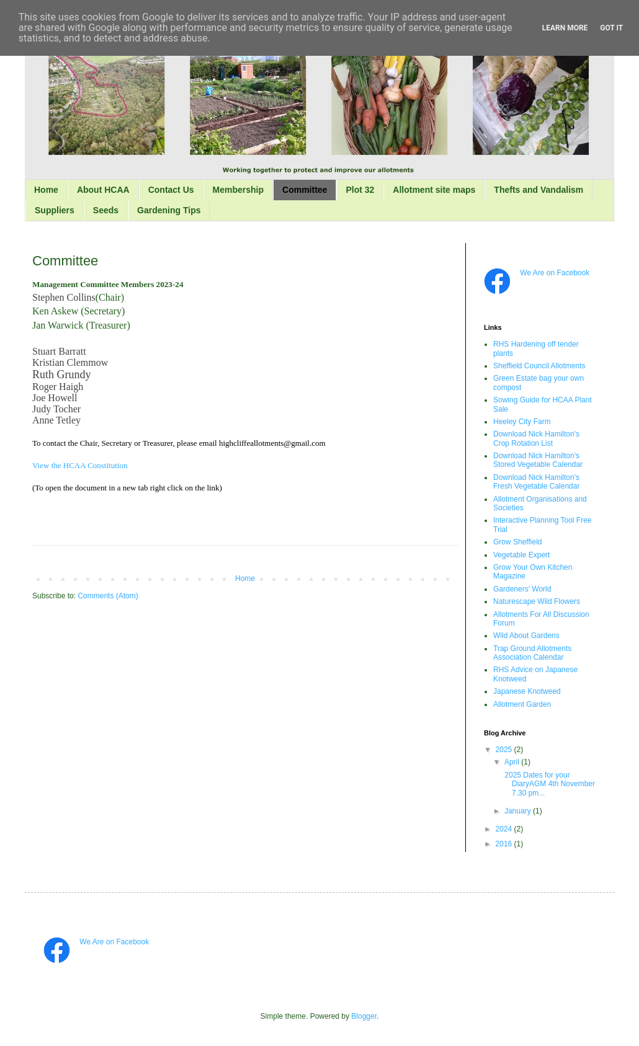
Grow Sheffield (517, 542)
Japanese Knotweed (527, 691)
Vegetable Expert (521, 555)
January (518, 811)
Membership (238, 190)
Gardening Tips (168, 210)
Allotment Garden (522, 704)
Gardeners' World (522, 589)
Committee (304, 190)
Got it (611, 28)
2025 (505, 749)
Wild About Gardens (526, 635)
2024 (505, 829)
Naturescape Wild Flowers (536, 601)
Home (46, 190)
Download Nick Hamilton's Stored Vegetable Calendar (538, 460)
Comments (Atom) (108, 596)
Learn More (565, 28)
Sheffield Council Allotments (539, 365)
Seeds (105, 210)
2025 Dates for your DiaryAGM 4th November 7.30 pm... (549, 784)
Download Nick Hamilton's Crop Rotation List (536, 438)
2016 (505, 844)
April (512, 762)
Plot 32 (360, 190)
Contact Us (171, 190)
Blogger (364, 1016)
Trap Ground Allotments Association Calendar (532, 653)
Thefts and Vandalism (538, 190)
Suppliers (54, 210)
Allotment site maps (434, 190)
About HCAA (103, 190)
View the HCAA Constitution (79, 465)
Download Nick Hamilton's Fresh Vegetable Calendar (536, 481)
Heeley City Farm (522, 421)
